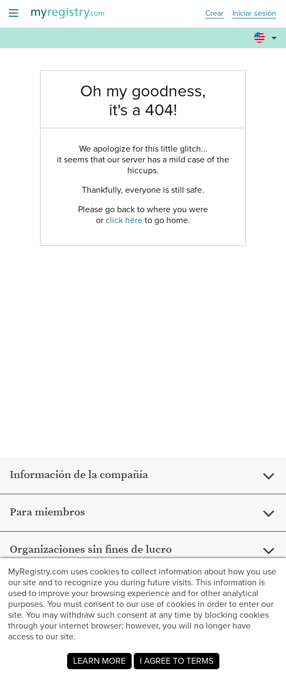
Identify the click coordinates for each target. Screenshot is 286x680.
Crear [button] (214, 14)
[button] (267, 33)
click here (124, 220)
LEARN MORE (99, 661)
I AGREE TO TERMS (176, 661)
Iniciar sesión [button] (254, 14)
